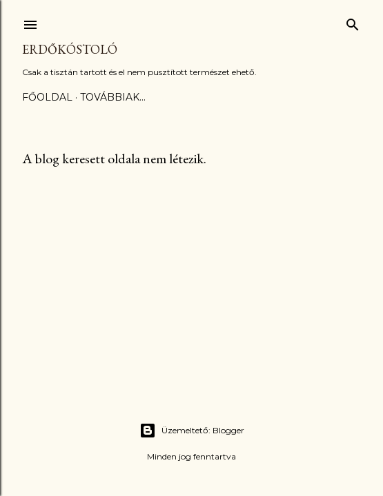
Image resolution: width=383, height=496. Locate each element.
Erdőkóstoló (69, 49)
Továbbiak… (113, 97)
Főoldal (47, 97)
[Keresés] (352, 21)
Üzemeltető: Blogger (191, 430)
